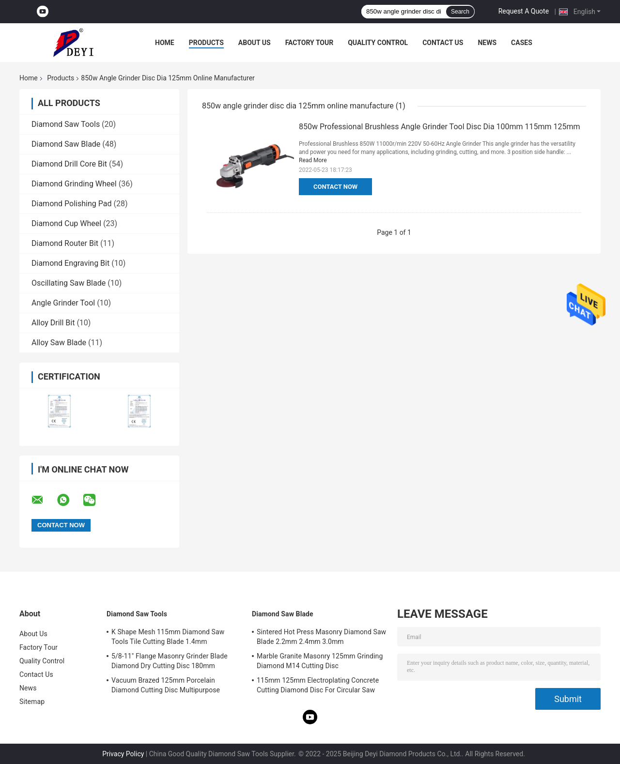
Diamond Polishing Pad (71, 203)
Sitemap (32, 701)
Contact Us (442, 42)
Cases (521, 42)
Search (460, 11)
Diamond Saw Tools (65, 124)
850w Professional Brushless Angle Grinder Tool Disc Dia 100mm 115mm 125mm (439, 126)
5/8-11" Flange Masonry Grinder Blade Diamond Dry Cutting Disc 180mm (169, 661)
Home (164, 42)
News (487, 42)
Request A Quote (523, 11)
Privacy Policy (123, 754)
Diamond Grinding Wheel (74, 183)
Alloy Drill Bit (53, 322)
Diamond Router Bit (64, 243)
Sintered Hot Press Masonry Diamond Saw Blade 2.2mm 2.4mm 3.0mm (321, 636)
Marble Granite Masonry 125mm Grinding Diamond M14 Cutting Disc (320, 661)
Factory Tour (309, 42)
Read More (313, 160)
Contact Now (335, 186)
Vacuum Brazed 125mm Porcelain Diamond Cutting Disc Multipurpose (165, 685)
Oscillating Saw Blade (68, 283)
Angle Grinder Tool (63, 302)
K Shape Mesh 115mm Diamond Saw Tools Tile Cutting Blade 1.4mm (167, 636)
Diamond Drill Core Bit (69, 163)
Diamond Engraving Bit (70, 263)
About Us (254, 42)
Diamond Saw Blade (65, 144)
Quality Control (378, 42)
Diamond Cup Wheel (66, 223)
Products (206, 42)
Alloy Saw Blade (58, 342)
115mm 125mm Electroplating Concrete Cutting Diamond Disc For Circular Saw (318, 685)
